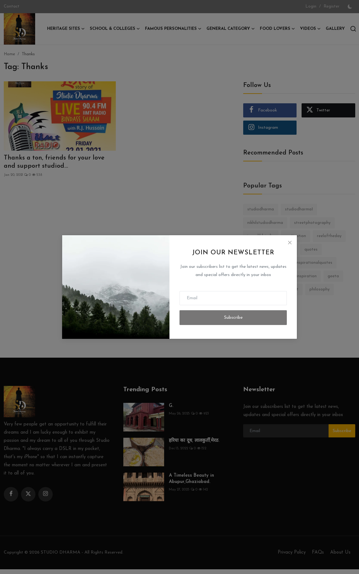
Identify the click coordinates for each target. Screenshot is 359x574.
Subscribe (233, 317)
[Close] (289, 242)
